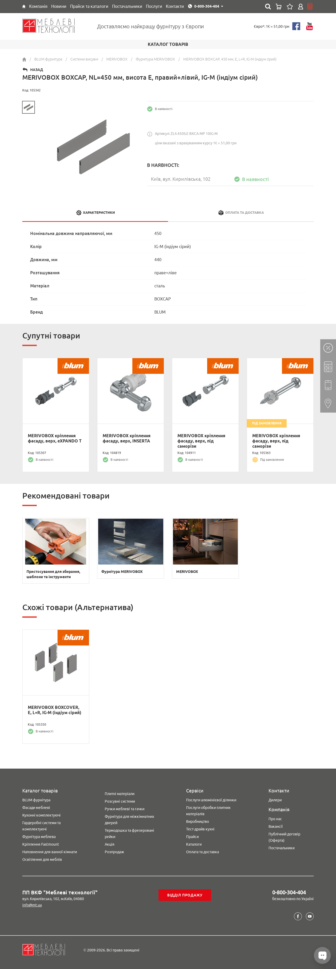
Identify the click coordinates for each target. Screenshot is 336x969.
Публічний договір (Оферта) (284, 837)
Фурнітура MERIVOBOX (122, 572)
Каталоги (194, 844)
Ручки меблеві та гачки (124, 809)
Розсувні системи (120, 801)
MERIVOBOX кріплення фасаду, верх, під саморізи (201, 440)
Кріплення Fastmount (40, 844)
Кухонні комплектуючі (41, 815)
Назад (36, 70)
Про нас (275, 819)
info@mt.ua (32, 905)
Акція (109, 844)
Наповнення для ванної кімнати (49, 852)
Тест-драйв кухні (200, 829)
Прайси (192, 837)
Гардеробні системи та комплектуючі (41, 826)
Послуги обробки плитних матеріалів (208, 811)
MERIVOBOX (187, 572)
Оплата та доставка (202, 852)
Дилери (275, 800)
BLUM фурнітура (36, 800)
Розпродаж (114, 852)
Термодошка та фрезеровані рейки (129, 833)
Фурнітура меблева (39, 837)
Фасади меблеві (36, 808)
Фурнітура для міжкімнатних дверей (129, 819)
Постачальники (282, 848)
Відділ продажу (185, 895)
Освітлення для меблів (42, 859)
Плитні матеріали (119, 794)
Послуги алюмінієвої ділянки (211, 800)
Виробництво (197, 821)
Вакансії (276, 826)
